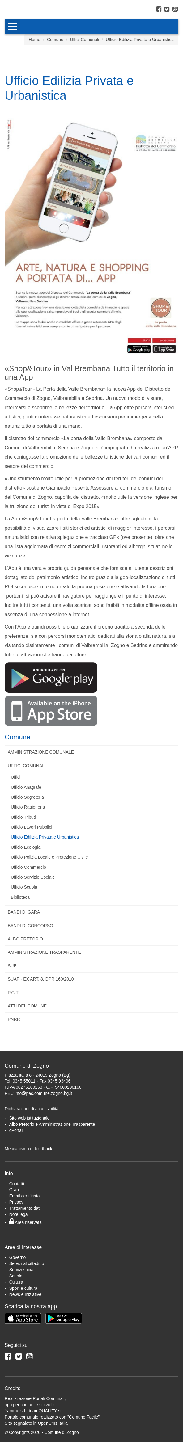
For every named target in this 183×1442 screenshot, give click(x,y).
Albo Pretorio (25, 938)
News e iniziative (25, 1294)
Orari (14, 1189)
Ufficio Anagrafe (26, 787)
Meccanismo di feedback (28, 1148)
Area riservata (25, 1222)
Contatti (16, 1183)
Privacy (16, 1202)
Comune (55, 39)
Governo (17, 1257)
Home (34, 39)
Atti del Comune (27, 1005)
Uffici (15, 777)
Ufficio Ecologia (25, 847)
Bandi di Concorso (30, 925)
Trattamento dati (24, 1208)
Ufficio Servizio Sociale (33, 877)
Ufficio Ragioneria (28, 807)
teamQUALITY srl (45, 1410)
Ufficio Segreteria (27, 797)
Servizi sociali (22, 1269)
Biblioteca (20, 897)
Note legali (19, 1214)
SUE (12, 965)
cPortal (16, 1130)
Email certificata (24, 1195)
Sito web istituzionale (29, 1118)
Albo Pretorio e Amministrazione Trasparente (52, 1124)
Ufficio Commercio (28, 867)
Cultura (16, 1282)
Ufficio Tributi (23, 817)
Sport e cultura (23, 1288)
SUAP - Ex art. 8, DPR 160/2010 (41, 979)
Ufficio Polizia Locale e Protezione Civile (49, 857)
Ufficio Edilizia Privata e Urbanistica (140, 39)
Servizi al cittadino (26, 1263)
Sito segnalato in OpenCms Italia (36, 1423)
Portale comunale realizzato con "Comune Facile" (52, 1417)
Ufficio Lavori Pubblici (31, 827)
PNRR (14, 1019)
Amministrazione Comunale (41, 752)
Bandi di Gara (24, 912)
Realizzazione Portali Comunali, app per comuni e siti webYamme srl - (35, 1404)
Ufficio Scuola (24, 887)
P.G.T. (13, 992)
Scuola (16, 1275)
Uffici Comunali (84, 39)
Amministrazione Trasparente (44, 952)
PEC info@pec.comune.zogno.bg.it (38, 1093)
